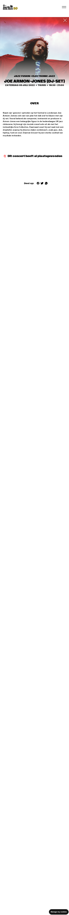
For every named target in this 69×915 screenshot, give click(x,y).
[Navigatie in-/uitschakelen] (64, 7)
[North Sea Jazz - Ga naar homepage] (10, 7)
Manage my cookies (59, 912)
